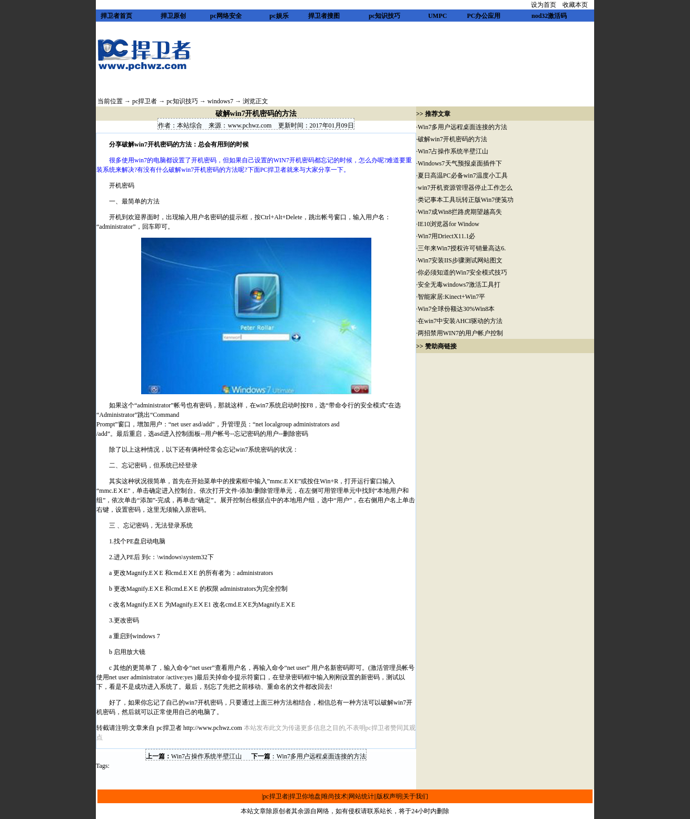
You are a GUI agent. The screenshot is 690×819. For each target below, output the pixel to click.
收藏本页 (575, 4)
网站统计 (361, 796)
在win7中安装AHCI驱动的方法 (460, 321)
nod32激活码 (549, 15)
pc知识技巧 (384, 15)
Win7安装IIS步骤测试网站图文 (460, 260)
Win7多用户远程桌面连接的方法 (321, 756)
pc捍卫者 (144, 101)
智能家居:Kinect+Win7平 (451, 296)
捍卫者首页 (116, 15)
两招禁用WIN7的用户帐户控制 (460, 333)
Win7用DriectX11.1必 (446, 236)
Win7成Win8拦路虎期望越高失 (460, 212)
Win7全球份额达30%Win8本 (456, 309)
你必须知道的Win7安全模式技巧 (462, 272)
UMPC (437, 15)
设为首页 (543, 4)
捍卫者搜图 (324, 15)
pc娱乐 (279, 15)
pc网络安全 (226, 15)
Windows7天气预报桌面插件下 (460, 163)
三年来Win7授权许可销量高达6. (462, 248)
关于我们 (415, 796)
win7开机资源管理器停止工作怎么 (465, 187)
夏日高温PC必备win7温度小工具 (463, 175)
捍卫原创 (173, 15)
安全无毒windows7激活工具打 (459, 284)
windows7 (220, 101)
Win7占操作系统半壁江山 (206, 756)
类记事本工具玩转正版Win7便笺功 (466, 199)
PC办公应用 (483, 15)
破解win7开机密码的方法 (452, 139)
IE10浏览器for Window (448, 224)
